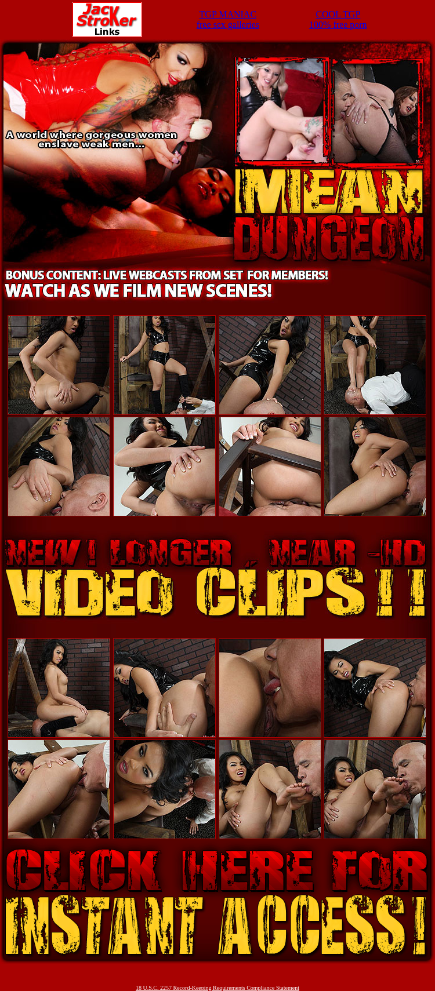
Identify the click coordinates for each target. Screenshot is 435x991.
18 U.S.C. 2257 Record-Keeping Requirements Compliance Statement (217, 988)
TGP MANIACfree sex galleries (228, 19)
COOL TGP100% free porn (338, 19)
